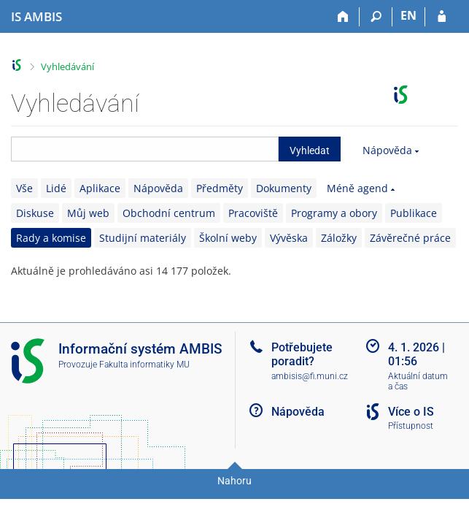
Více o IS (411, 412)
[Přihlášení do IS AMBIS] (441, 16)
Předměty (219, 188)
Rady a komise (51, 238)
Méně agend (357, 188)
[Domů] (343, 16)
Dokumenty (283, 188)
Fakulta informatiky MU (144, 364)
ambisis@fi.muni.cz (309, 376)
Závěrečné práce (410, 238)
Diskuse (35, 213)
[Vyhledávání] (376, 16)
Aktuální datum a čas (418, 381)
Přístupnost (410, 426)
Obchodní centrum (169, 213)
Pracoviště (253, 213)
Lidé (56, 188)
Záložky (339, 238)
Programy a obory (334, 213)
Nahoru (234, 481)
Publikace (413, 213)
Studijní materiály (142, 238)
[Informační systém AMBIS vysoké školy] (36, 16)
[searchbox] (145, 149)
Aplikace (100, 188)
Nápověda (387, 150)
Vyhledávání (67, 66)
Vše (24, 188)
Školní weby (228, 238)
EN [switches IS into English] (408, 15)
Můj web (88, 213)
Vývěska (289, 238)
